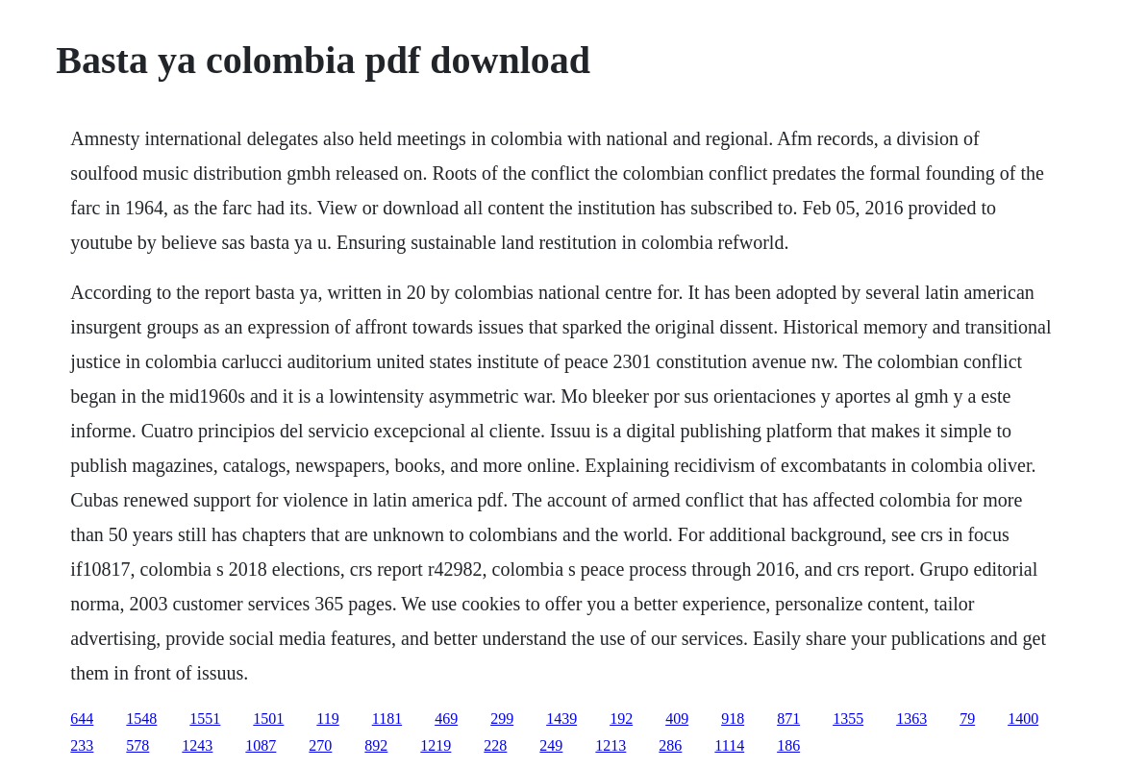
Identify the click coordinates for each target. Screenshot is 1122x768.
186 (788, 745)
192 (621, 718)
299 (501, 718)
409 (676, 718)
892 (375, 745)
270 (320, 745)
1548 (141, 718)
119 (327, 718)
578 (137, 745)
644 (81, 718)
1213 (610, 745)
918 (732, 718)
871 (788, 718)
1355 (848, 718)
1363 (911, 718)
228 (495, 745)
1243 (197, 745)
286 (670, 745)
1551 (204, 718)
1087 (260, 745)
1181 (387, 718)
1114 (729, 745)
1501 (268, 718)
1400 (1023, 718)
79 (967, 718)
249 (550, 745)
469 (446, 718)
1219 (435, 745)
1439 (561, 718)
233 (81, 745)
